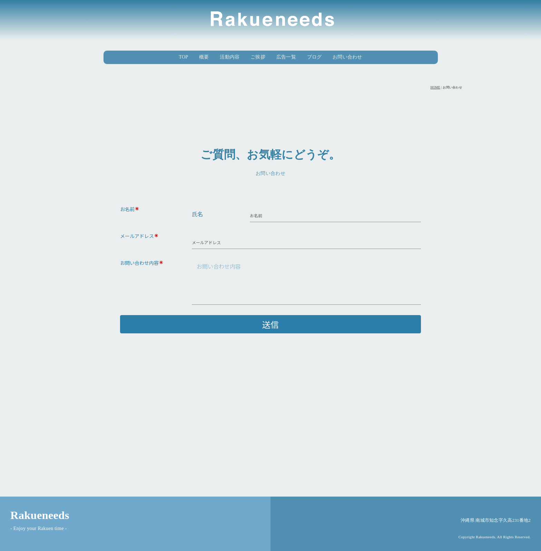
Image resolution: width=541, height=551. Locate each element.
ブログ (314, 57)
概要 (204, 57)
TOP (183, 57)
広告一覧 (286, 57)
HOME (435, 87)
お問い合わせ (347, 57)
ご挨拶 (257, 57)
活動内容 (229, 57)
